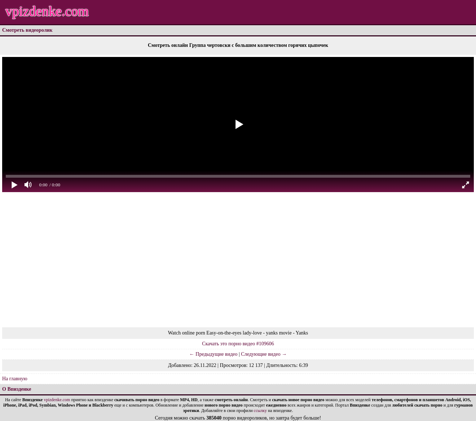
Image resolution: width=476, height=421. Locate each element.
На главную (14, 378)
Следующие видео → (264, 354)
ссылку (260, 410)
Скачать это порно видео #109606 (238, 343)
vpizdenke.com (47, 11)
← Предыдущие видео (213, 354)
